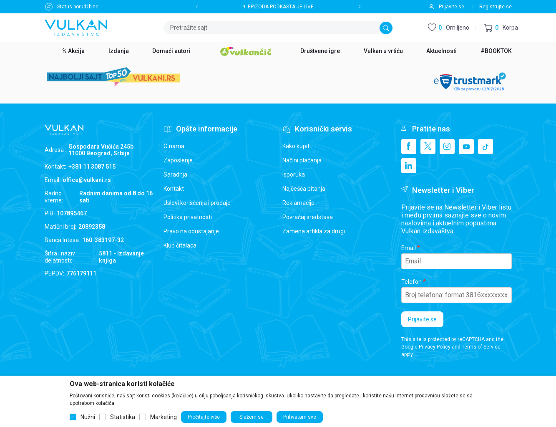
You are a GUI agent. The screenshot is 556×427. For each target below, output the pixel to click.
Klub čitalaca (180, 245)
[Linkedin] (408, 165)
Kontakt (174, 188)
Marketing (163, 417)
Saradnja (175, 174)
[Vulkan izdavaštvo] (76, 27)
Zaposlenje (178, 160)
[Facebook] (408, 146)
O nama (174, 146)
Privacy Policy (434, 347)
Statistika (122, 417)
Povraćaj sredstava (307, 217)
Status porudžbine (77, 7)
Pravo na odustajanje (191, 231)
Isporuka (293, 174)
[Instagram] (447, 146)
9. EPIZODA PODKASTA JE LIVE (278, 7)
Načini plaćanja (302, 160)
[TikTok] (485, 146)
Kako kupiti (296, 146)
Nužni (88, 417)
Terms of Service (481, 347)
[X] (427, 146)
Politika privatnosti (188, 217)
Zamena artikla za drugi (313, 231)
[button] (501, 27)
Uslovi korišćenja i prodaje (197, 203)
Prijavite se (422, 319)
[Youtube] (466, 146)
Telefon (411, 281)
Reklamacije (298, 203)
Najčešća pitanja (303, 188)
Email (408, 248)
